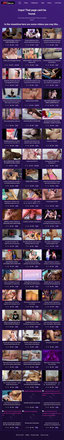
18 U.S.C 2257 (20, 435)
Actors (49, 3)
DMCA (27, 435)
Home (26, 3)
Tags (42, 3)
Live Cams (58, 3)
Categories (34, 3)
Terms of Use (44, 435)
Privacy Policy (35, 435)
